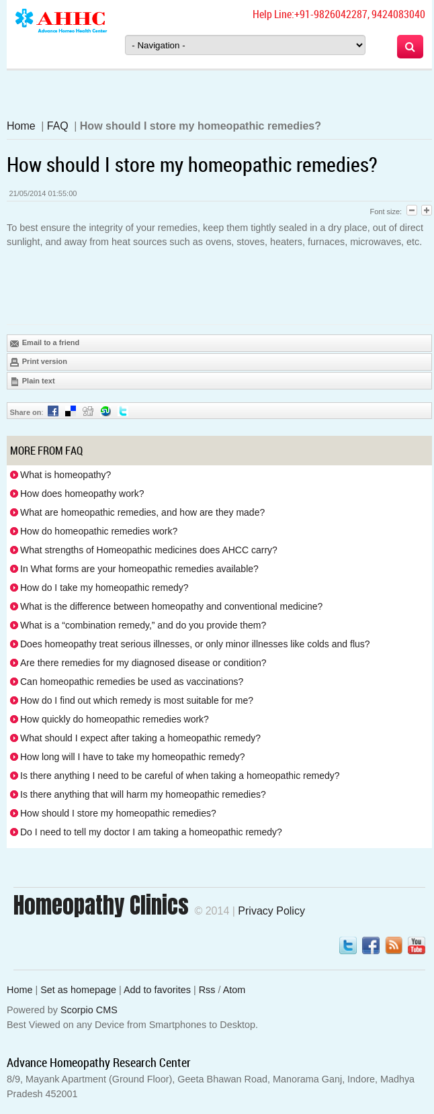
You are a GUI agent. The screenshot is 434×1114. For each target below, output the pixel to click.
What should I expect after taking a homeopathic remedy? (140, 738)
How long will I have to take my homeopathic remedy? (132, 756)
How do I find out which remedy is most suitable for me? (136, 700)
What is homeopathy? (65, 474)
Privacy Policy (271, 911)
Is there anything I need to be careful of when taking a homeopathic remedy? (180, 775)
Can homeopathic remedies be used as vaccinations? (131, 681)
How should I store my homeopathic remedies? (118, 813)
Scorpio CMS (89, 1010)
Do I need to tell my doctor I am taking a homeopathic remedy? (151, 832)
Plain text (32, 381)
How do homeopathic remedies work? (98, 531)
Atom (234, 989)
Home (21, 126)
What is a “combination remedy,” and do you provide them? (143, 625)
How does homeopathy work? (82, 493)
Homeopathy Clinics (101, 905)
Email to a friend (44, 343)
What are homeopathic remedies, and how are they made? (142, 512)
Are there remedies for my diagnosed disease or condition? (143, 662)
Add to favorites (157, 989)
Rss (207, 989)
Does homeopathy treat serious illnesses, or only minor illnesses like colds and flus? (195, 644)
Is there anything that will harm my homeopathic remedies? (143, 794)
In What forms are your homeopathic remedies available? (139, 568)
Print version (38, 362)
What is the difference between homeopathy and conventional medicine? (171, 606)
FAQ (58, 126)
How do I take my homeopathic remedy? (104, 587)
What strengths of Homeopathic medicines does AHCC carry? (148, 550)
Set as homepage (78, 989)
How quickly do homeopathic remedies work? (114, 719)
